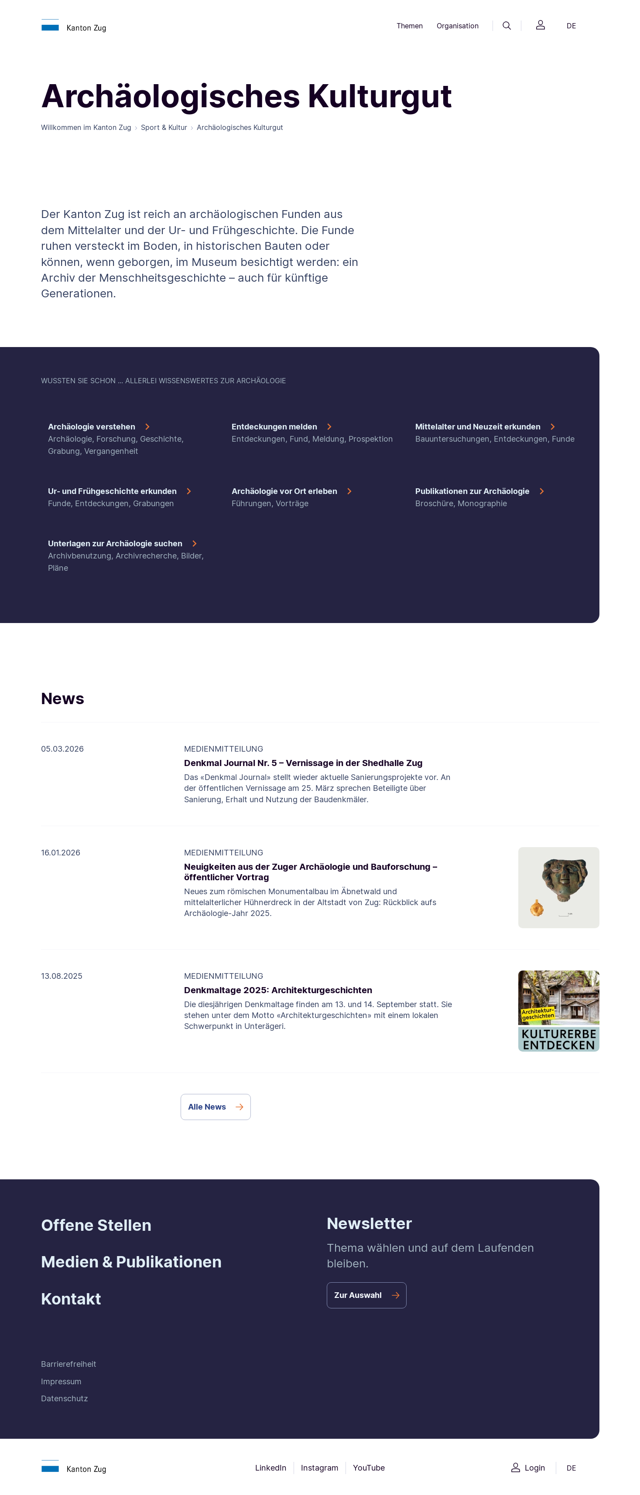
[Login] (540, 26)
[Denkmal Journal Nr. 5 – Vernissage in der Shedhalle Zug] (320, 774)
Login (535, 1467)
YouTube (369, 1467)
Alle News (207, 1106)
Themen (410, 25)
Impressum (61, 1381)
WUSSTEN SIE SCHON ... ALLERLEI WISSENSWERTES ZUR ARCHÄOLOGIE (163, 380)
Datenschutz (64, 1398)
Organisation (458, 25)
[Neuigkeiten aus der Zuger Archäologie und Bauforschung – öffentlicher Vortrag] (320, 887)
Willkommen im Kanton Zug (86, 127)
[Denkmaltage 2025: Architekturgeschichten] (320, 1011)
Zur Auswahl (358, 1295)
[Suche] (507, 25)
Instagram (320, 1467)
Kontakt (71, 1298)
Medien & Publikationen (131, 1261)
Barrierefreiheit (68, 1364)
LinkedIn (271, 1467)
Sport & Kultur (164, 127)
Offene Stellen (96, 1225)
